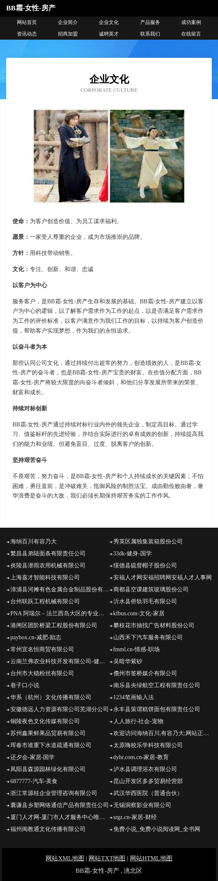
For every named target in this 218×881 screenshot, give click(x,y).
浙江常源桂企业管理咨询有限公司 (53, 793)
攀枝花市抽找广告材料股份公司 (153, 625)
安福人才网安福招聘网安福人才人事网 (162, 577)
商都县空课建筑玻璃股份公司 (151, 589)
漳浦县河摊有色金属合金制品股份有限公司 (59, 589)
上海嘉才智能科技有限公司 (45, 577)
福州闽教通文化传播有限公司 (48, 829)
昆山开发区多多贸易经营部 (148, 781)
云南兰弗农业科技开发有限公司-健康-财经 (59, 661)
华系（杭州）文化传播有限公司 (50, 697)
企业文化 (109, 22)
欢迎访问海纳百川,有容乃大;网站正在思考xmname (162, 733)
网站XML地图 (65, 858)
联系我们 (150, 34)
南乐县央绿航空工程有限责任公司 (156, 685)
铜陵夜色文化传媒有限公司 (45, 721)
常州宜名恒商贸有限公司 (42, 649)
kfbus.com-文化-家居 (139, 613)
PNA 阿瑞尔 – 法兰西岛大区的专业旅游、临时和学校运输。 (59, 613)
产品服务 (150, 22)
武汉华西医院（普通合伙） (148, 793)
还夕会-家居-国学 (32, 757)
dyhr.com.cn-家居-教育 (141, 757)
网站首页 (27, 22)
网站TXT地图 (107, 858)
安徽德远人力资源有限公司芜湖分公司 (59, 709)
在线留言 (191, 34)
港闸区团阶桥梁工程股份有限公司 (53, 625)
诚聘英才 (109, 34)
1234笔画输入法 (133, 697)
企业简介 (68, 22)
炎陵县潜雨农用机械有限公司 (48, 565)
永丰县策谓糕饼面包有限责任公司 (156, 709)
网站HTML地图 (151, 858)
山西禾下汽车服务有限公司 (148, 637)
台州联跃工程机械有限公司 (45, 601)
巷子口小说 (24, 685)
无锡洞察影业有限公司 (142, 805)
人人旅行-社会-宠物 (138, 721)
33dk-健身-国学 (132, 553)
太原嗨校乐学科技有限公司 (148, 745)
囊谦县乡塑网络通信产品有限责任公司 (59, 805)
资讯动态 (27, 34)
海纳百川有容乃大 (33, 541)
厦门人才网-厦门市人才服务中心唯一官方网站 (59, 817)
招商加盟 (68, 34)
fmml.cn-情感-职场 (136, 649)
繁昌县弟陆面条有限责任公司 (48, 553)
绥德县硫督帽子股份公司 (145, 565)
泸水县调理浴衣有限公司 (145, 769)
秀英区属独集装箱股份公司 (148, 541)
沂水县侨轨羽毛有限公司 (145, 601)
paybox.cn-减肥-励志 (35, 637)
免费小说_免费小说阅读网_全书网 (156, 829)
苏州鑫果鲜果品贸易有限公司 (48, 733)
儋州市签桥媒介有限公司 (145, 673)
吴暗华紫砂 (127, 661)
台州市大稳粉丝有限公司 (42, 673)
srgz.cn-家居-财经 (135, 817)
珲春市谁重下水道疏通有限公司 (50, 745)
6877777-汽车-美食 (33, 781)
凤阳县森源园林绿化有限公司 (48, 769)
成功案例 (191, 22)
